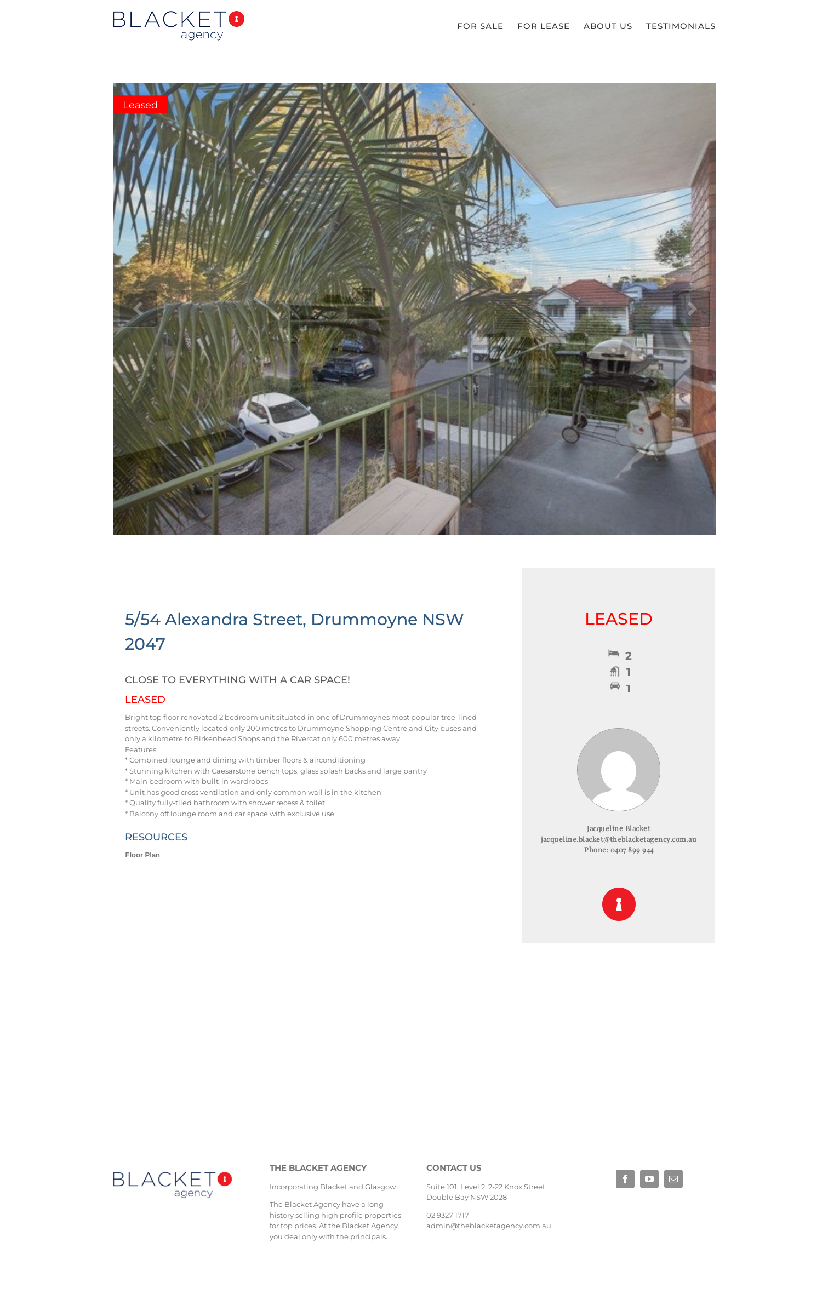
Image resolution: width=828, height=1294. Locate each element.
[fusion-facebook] (625, 1179)
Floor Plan (143, 855)
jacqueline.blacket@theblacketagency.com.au (618, 839)
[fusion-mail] (673, 1179)
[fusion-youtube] (649, 1179)
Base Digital (631, 1214)
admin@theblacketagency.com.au (488, 1225)
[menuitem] (487, 26)
